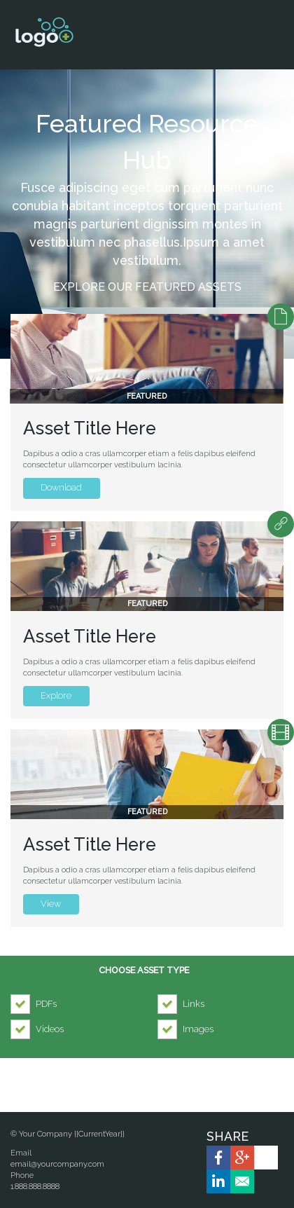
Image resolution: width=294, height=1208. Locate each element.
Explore (47, 695)
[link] (218, 1157)
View (51, 903)
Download (52, 487)
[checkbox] (37, 1004)
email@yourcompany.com (57, 1164)
